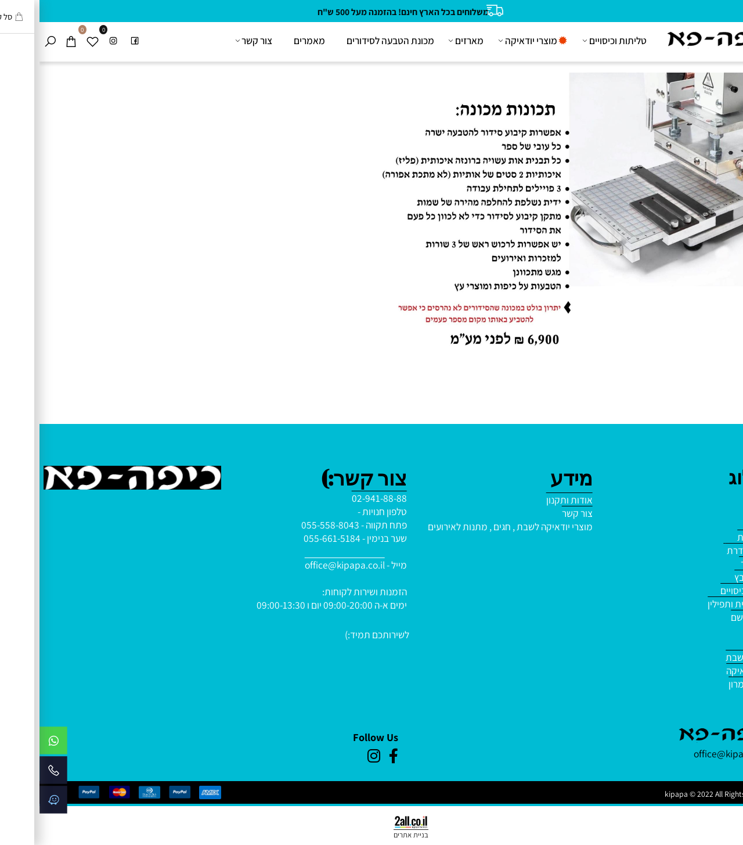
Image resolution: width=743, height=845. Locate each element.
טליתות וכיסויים (575, 40)
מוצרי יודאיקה (494, 40)
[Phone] (14, 773)
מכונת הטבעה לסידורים (351, 40)
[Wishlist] (53, 40)
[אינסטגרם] (73, 40)
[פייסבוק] (95, 40)
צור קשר (215, 40)
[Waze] (14, 803)
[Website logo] (680, 38)
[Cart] (31, 40)
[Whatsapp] (14, 743)
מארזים (427, 40)
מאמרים (270, 40)
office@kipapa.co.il (305, 564)
